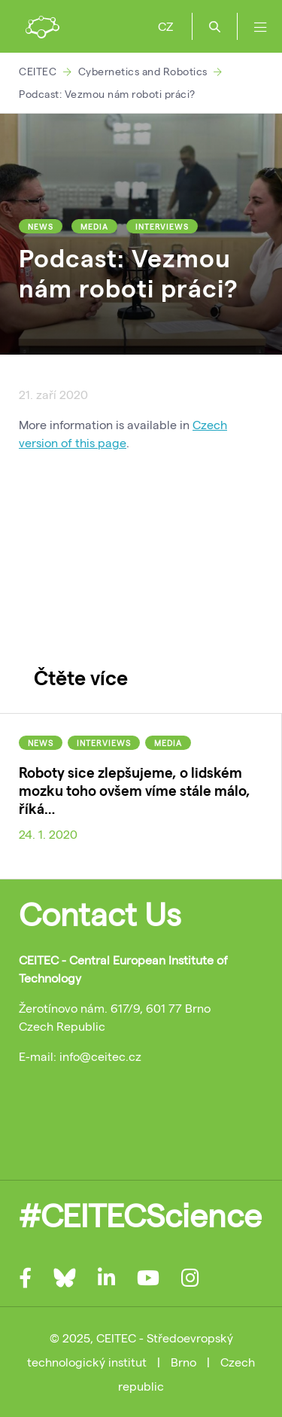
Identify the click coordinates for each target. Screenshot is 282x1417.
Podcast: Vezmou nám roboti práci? (107, 93)
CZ (165, 26)
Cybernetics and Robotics (143, 71)
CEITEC (37, 71)
